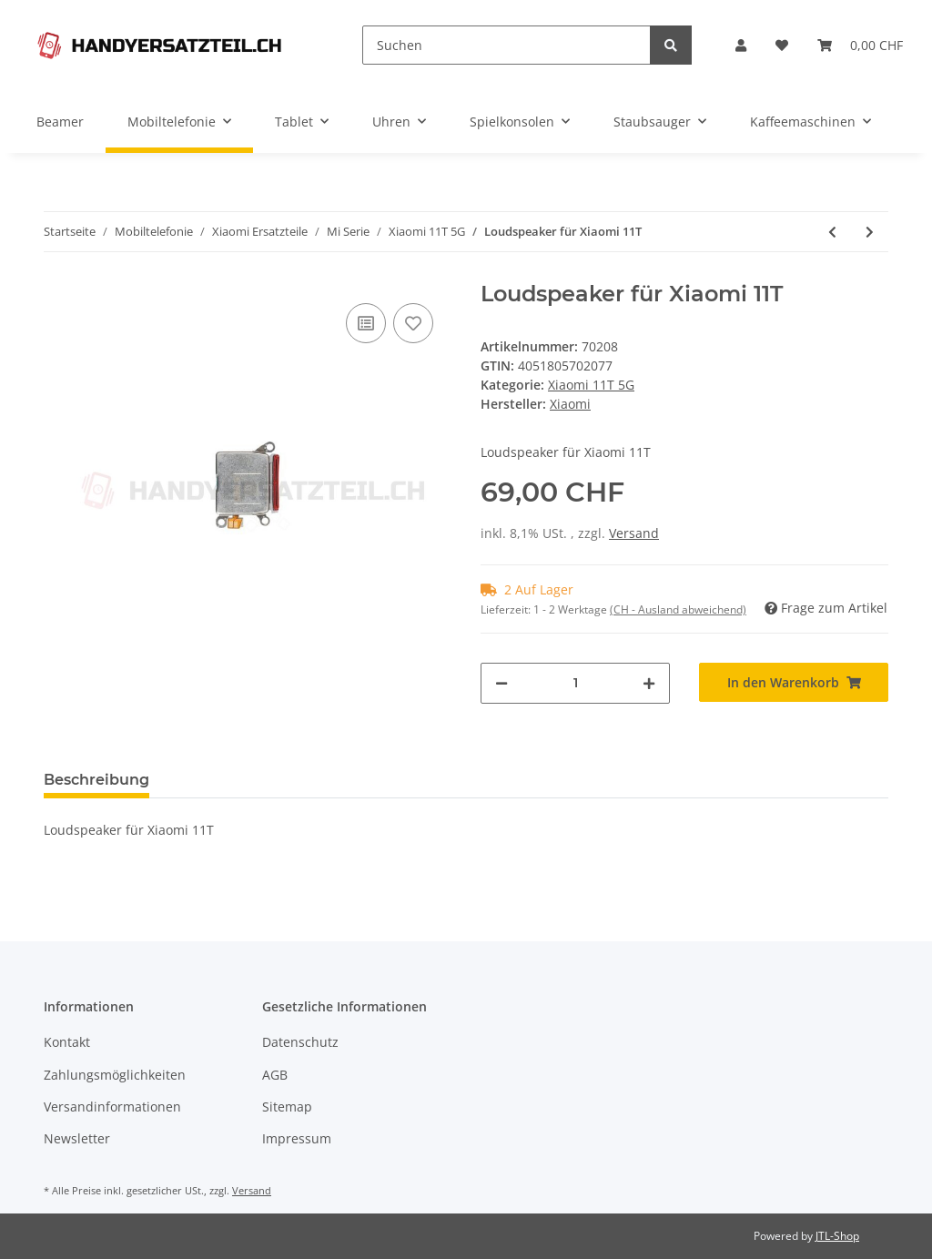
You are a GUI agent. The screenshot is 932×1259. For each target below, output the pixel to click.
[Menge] (575, 683)
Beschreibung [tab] (96, 779)
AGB (275, 1074)
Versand (634, 533)
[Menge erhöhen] (649, 683)
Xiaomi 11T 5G (591, 384)
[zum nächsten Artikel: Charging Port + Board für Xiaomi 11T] (869, 231)
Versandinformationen (112, 1106)
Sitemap (287, 1106)
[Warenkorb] (860, 45)
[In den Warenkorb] (793, 682)
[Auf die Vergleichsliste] (366, 323)
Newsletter (77, 1138)
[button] (741, 45)
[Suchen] (506, 45)
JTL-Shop (837, 1236)
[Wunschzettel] (782, 45)
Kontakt (67, 1042)
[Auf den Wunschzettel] (413, 323)
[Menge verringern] (501, 683)
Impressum (296, 1138)
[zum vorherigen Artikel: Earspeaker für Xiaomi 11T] (832, 231)
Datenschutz (300, 1042)
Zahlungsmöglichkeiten (115, 1074)
